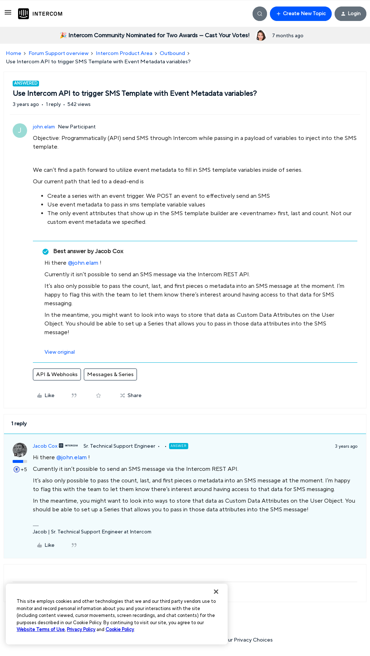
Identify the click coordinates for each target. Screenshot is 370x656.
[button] (8, 15)
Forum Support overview (59, 53)
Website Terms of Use (41, 629)
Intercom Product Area (124, 53)
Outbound (172, 53)
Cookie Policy (120, 629)
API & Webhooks (57, 374)
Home (13, 53)
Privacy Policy (81, 629)
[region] (117, 614)
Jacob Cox (45, 446)
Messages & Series (110, 374)
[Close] (216, 592)
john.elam (44, 127)
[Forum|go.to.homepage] (40, 14)
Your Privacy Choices (243, 639)
